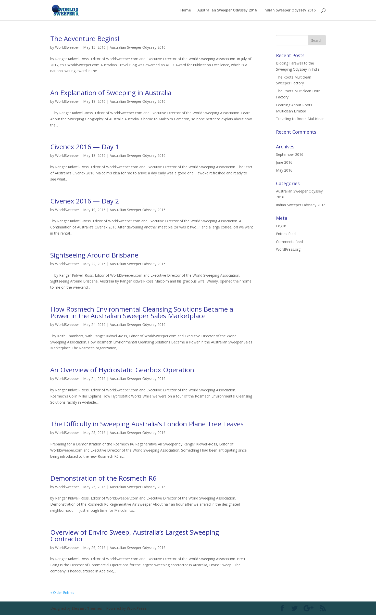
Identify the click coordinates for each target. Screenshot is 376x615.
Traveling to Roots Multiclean (300, 118)
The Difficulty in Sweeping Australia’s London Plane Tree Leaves (147, 423)
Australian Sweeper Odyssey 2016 (227, 10)
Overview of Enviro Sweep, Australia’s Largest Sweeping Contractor (134, 535)
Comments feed (289, 241)
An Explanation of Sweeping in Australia (110, 92)
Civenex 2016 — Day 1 (84, 146)
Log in (281, 225)
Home (185, 10)
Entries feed (286, 233)
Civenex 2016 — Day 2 (84, 201)
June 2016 (284, 162)
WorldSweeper (67, 47)
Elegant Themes (87, 608)
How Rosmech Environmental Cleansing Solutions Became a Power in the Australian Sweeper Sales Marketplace (141, 312)
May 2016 (284, 170)
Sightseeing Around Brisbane (94, 255)
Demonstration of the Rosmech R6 (103, 478)
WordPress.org (288, 249)
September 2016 (289, 154)
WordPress (137, 608)
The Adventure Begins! (84, 38)
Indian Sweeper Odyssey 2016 (290, 10)
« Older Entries (62, 592)
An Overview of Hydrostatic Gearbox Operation (122, 369)
